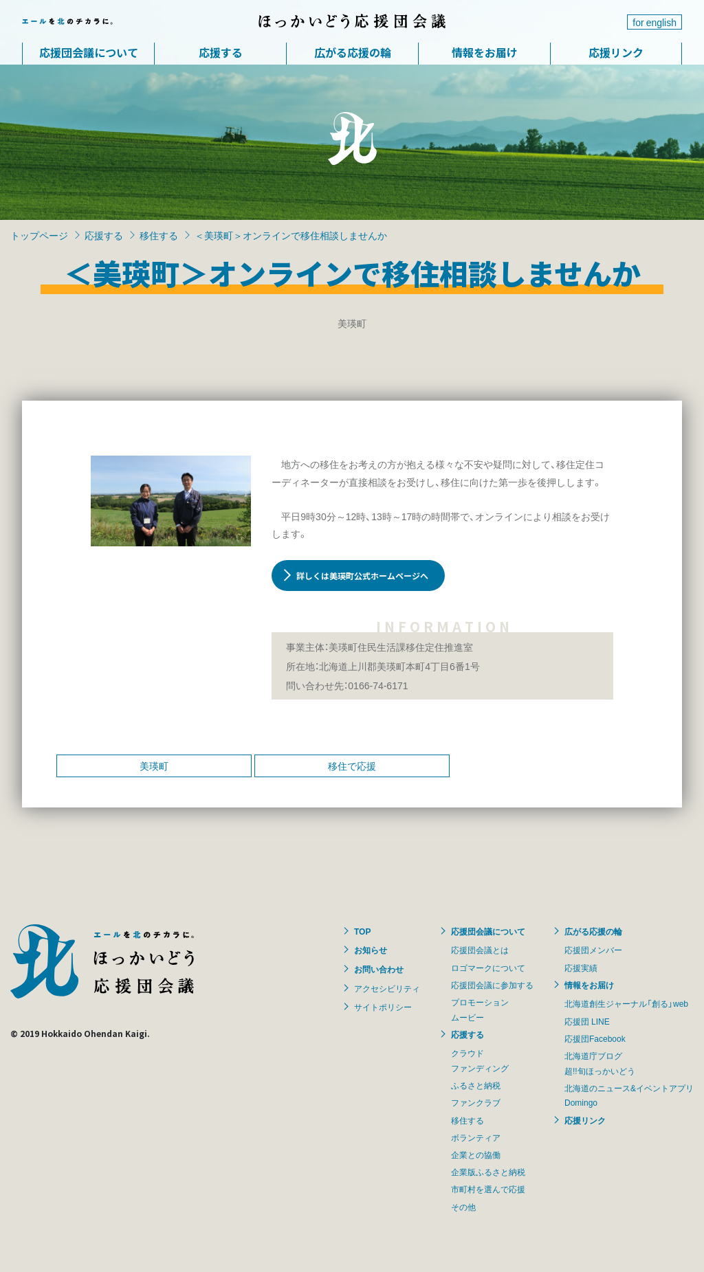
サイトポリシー (383, 1007)
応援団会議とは (480, 950)
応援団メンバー (593, 950)
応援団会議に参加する (492, 985)
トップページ (39, 235)
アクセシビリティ (387, 988)
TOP (362, 931)
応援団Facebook (595, 1038)
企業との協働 (475, 1154)
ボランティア (475, 1137)
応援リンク (616, 52)
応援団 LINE (587, 1021)
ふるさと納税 (475, 1085)
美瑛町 (154, 765)
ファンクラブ (475, 1102)
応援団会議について (88, 52)
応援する (221, 52)
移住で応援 (352, 765)
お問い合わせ (379, 969)
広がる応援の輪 (352, 52)
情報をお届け (485, 52)
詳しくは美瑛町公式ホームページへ (362, 575)
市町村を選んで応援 (488, 1189)
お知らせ (370, 950)
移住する (159, 235)
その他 (463, 1207)
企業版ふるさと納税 (488, 1171)
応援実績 (580, 967)
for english (654, 22)
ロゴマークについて (488, 967)
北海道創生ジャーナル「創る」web (626, 1003)
